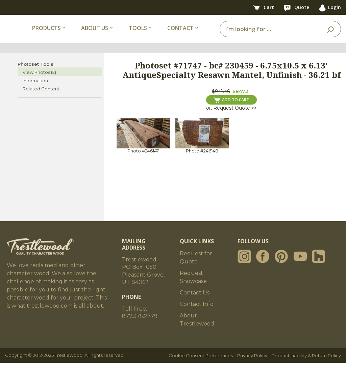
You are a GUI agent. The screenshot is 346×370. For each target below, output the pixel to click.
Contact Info (197, 311)
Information (35, 87)
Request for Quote (196, 264)
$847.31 (241, 98)
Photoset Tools (35, 71)
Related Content (41, 95)
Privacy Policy (252, 362)
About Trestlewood (197, 326)
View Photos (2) (39, 79)
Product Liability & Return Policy (306, 362)
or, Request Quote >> (231, 115)
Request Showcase (193, 284)
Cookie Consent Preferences (201, 362)
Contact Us (194, 299)
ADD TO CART (231, 107)
